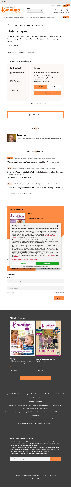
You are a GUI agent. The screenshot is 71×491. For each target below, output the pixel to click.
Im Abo (41, 86)
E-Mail (9, 277)
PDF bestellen (15, 90)
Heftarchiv (22, 17)
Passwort (10, 285)
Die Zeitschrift (16, 17)
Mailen (39, 115)
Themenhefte (34, 394)
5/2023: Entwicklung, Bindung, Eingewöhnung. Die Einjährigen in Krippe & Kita (32, 184)
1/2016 (30, 17)
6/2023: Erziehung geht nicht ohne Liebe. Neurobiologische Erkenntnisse (31, 168)
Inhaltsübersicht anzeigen (36, 218)
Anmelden (46, 103)
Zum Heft (13, 367)
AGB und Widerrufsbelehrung (23, 475)
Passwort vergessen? (11, 292)
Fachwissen (51, 394)
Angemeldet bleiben (58, 292)
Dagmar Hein (14, 45)
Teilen (30, 115)
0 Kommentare (31, 52)
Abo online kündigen (51, 419)
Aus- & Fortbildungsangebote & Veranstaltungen (35, 408)
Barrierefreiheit (44, 475)
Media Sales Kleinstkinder (20, 405)
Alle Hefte (14, 370)
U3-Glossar (59, 394)
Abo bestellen (35, 378)
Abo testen (47, 93)
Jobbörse (66, 5)
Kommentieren (58, 249)
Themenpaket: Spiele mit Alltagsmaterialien (19, 177)
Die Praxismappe (25, 394)
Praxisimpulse (43, 394)
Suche (28, 8)
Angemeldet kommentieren (21, 268)
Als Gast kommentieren (49, 268)
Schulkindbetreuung (60, 412)
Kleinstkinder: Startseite (7, 17)
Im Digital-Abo (54, 86)
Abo (64, 394)
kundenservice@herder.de (38, 419)
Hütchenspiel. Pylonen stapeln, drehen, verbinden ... (44, 17)
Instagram (39, 423)
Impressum (53, 475)
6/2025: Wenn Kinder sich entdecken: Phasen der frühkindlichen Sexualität (32, 158)
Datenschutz (35, 475)
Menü (5, 1)
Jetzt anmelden (55, 459)
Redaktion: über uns (56, 5)
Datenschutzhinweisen (42, 453)
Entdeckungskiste (49, 412)
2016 (27, 17)
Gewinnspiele (38, 401)
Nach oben (36, 478)
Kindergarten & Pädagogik (44, 405)
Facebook (31, 423)
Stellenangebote (56, 405)
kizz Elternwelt (35, 415)
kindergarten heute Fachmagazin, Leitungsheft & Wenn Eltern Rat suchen (24, 412)
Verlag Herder (32, 405)
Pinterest (48, 423)
